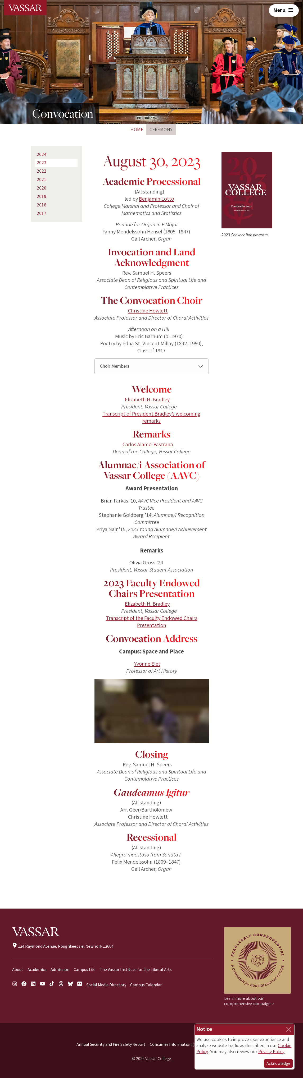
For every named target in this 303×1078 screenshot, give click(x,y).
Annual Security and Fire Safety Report (111, 1044)
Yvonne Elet (147, 664)
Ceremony (161, 129)
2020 (41, 188)
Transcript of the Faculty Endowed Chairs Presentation (151, 621)
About (17, 970)
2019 (41, 196)
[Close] (289, 1029)
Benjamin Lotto (156, 199)
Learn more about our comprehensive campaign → (249, 1001)
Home (136, 129)
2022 (41, 171)
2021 (41, 179)
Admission (60, 970)
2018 (41, 205)
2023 (41, 162)
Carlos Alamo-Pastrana (148, 444)
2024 (41, 154)
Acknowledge (278, 1063)
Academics (37, 970)
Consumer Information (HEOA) (178, 1044)
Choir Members (114, 366)
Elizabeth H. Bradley (147, 399)
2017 (41, 213)
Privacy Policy (271, 1051)
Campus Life (85, 970)
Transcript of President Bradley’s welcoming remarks (151, 417)
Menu (283, 10)
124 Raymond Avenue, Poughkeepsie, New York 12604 (63, 946)
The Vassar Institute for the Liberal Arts (136, 970)
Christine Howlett (148, 311)
